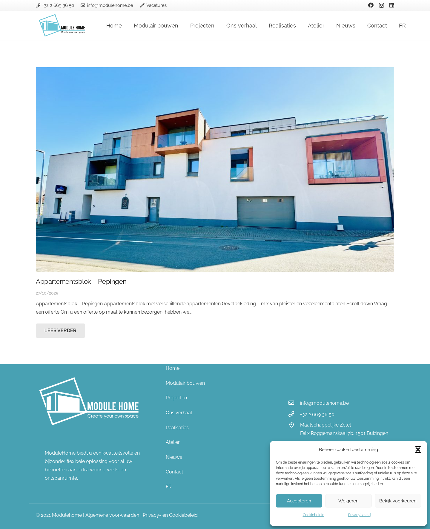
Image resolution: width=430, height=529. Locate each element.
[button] (418, 450)
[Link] (63, 26)
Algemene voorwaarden (112, 515)
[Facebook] (371, 5)
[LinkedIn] (391, 5)
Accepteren (299, 501)
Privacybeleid (359, 515)
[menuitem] (215, 487)
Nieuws (174, 457)
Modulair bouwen (185, 383)
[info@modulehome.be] (294, 403)
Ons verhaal (179, 412)
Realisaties (177, 427)
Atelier (173, 442)
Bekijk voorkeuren (398, 501)
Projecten (176, 398)
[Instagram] (381, 5)
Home (172, 368)
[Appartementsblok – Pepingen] (215, 169)
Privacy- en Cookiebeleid (170, 515)
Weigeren (348, 501)
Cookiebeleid (313, 515)
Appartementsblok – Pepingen (81, 281)
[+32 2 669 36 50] (294, 414)
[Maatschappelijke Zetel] (294, 426)
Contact (174, 472)
